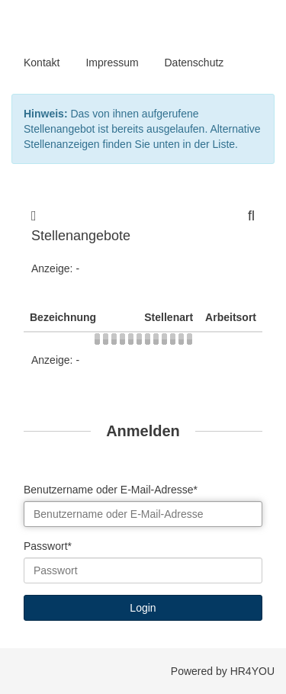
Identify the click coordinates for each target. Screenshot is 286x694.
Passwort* (48, 546)
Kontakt (41, 62)
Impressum (111, 62)
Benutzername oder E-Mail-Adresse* (111, 490)
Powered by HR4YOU (223, 671)
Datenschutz (194, 62)
